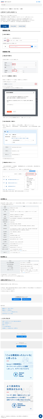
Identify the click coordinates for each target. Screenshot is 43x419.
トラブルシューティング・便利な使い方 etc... (10, 311)
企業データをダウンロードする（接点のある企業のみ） (11, 321)
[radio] (16, 299)
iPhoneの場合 (13, 26)
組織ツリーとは (5, 324)
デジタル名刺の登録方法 (6, 326)
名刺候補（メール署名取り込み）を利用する (10, 328)
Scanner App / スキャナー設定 (7, 313)
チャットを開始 (20, 336)
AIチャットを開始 (21, 346)
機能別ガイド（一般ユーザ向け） (8, 308)
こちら (20, 250)
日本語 (39, 1)
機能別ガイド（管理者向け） (7, 310)
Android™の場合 (22, 26)
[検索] (22, 4)
